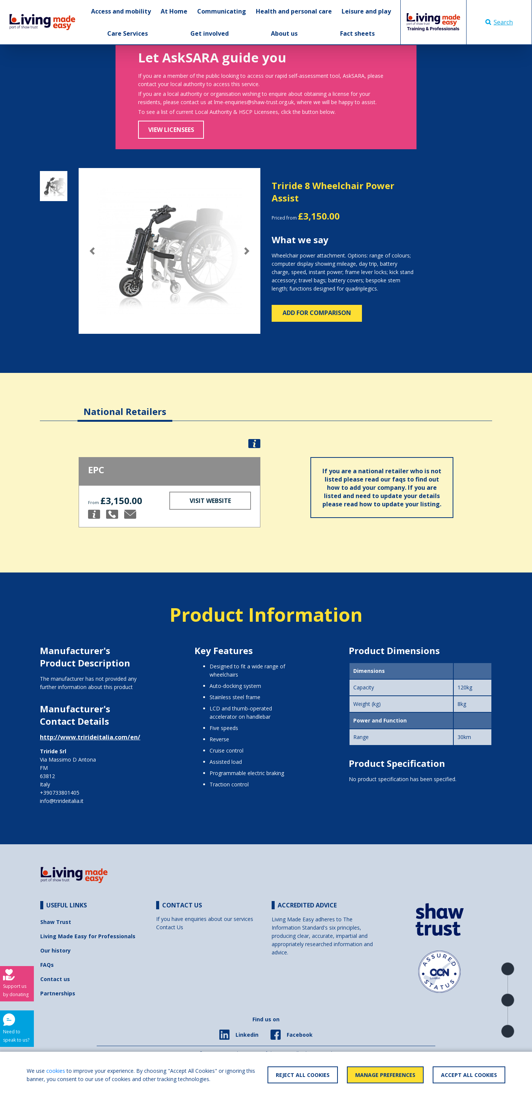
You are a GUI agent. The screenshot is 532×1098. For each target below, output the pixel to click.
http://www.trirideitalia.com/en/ (90, 737)
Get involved (209, 33)
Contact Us (169, 927)
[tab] (125, 406)
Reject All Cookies (303, 1074)
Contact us (55, 979)
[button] (92, 250)
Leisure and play (366, 11)
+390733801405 (59, 792)
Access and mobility (121, 11)
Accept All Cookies (469, 1074)
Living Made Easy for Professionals (87, 936)
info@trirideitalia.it (62, 800)
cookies (55, 1070)
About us (284, 33)
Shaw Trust (55, 921)
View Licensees (171, 130)
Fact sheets (357, 33)
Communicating (221, 11)
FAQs (47, 964)
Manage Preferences (385, 1074)
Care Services (127, 33)
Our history (55, 950)
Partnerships (57, 993)
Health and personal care (294, 11)
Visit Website (210, 501)
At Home (174, 11)
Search (499, 22)
